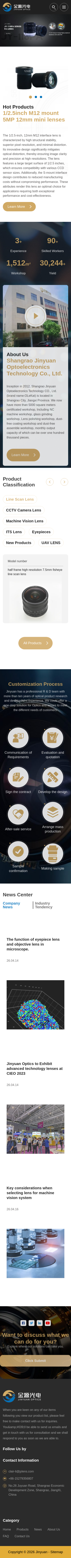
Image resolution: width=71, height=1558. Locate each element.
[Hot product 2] (36, 97)
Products (23, 1529)
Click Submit (35, 1364)
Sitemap (56, 1552)
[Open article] (35, 982)
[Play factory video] (35, 320)
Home (7, 1529)
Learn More (16, 207)
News (38, 1529)
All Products (32, 646)
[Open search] (54, 7)
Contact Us (22, 1536)
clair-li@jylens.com (21, 1471)
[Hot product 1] (30, 97)
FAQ (6, 1536)
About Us (54, 1529)
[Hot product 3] (41, 97)
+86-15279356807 (21, 1478)
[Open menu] (64, 7)
